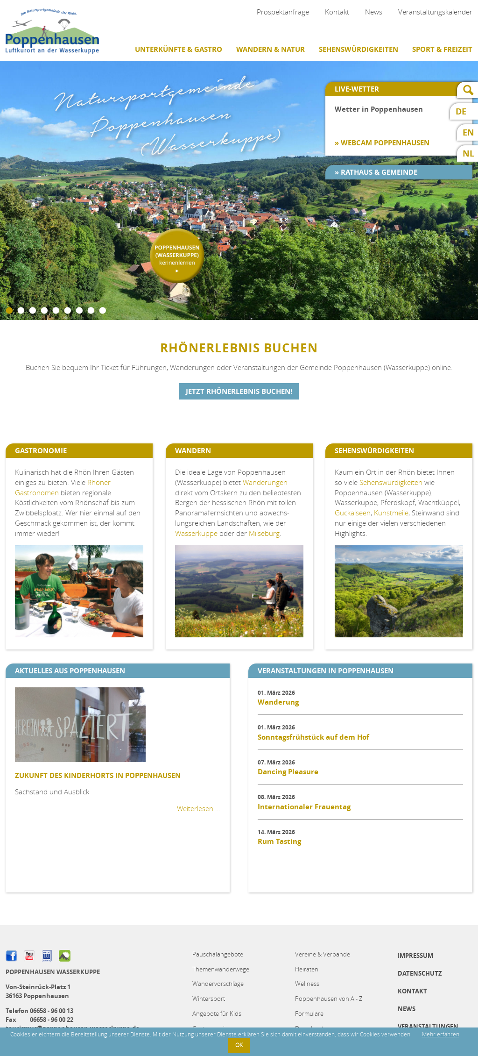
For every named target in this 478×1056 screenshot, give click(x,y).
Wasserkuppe (196, 533)
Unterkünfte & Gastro (178, 49)
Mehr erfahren (440, 1034)
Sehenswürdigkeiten (358, 49)
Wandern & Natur (270, 49)
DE (461, 111)
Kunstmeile (391, 512)
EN (468, 132)
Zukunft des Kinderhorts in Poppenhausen (98, 775)
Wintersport (208, 998)
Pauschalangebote (217, 954)
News (373, 11)
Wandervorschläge (218, 983)
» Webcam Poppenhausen (382, 143)
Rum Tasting (279, 841)
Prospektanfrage (283, 11)
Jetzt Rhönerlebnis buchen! (239, 391)
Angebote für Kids (216, 1013)
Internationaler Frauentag (304, 807)
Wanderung (278, 702)
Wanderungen (265, 482)
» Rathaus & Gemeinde (376, 172)
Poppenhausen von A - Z (328, 998)
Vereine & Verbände (322, 954)
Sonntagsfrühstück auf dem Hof (313, 737)
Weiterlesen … (198, 808)
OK (239, 1045)
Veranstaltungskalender (435, 11)
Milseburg (264, 533)
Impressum (415, 955)
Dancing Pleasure (288, 772)
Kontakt (337, 11)
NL (468, 153)
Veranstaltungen (428, 1026)
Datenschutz (420, 973)
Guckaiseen (353, 512)
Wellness (307, 983)
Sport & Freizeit (442, 49)
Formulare (309, 1013)
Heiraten (306, 969)
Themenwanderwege (220, 969)
